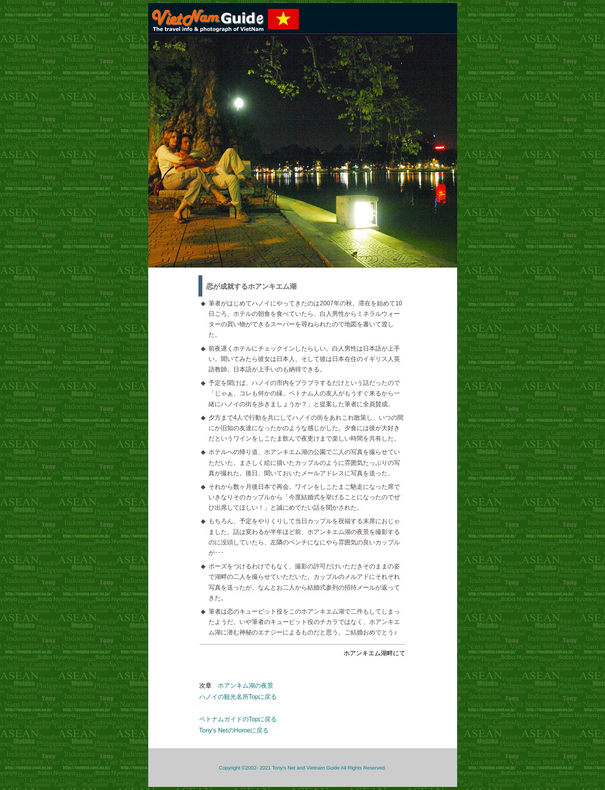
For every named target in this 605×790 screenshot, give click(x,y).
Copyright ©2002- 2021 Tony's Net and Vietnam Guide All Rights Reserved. (302, 768)
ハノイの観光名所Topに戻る (238, 696)
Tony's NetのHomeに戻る (234, 730)
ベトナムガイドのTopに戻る (238, 719)
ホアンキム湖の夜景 (245, 685)
